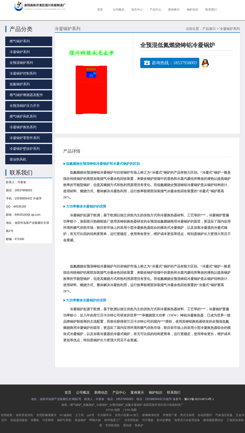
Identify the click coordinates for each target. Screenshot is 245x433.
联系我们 (173, 392)
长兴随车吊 (104, 415)
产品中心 (119, 392)
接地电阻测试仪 (213, 420)
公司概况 (82, 392)
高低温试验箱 (19, 420)
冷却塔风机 (131, 420)
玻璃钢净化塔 (150, 415)
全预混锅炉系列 (21, 62)
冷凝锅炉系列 (20, 52)
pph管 (90, 415)
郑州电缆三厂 (112, 420)
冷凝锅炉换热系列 (23, 127)
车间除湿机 (112, 425)
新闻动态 (101, 392)
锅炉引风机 (64, 420)
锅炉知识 (155, 392)
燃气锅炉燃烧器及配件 (26, 95)
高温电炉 (80, 420)
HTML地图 (113, 410)
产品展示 (209, 29)
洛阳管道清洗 (24, 415)
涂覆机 (35, 420)
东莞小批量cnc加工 (127, 415)
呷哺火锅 (95, 420)
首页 (68, 392)
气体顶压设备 (224, 415)
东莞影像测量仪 (46, 415)
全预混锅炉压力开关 (25, 105)
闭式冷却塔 (187, 415)
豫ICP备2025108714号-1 (199, 399)
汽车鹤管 (48, 420)
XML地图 (131, 410)
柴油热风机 (18, 159)
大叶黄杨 (147, 420)
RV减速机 (66, 415)
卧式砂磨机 (164, 420)
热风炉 (139, 425)
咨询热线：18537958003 (174, 62)
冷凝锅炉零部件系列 (25, 138)
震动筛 (127, 425)
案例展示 (137, 392)
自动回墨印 (205, 415)
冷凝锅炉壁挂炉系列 (25, 148)
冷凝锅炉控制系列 (23, 73)
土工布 (79, 415)
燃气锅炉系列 (20, 41)
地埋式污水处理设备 (187, 420)
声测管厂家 (170, 415)
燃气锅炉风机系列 (23, 116)
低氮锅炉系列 (20, 84)
